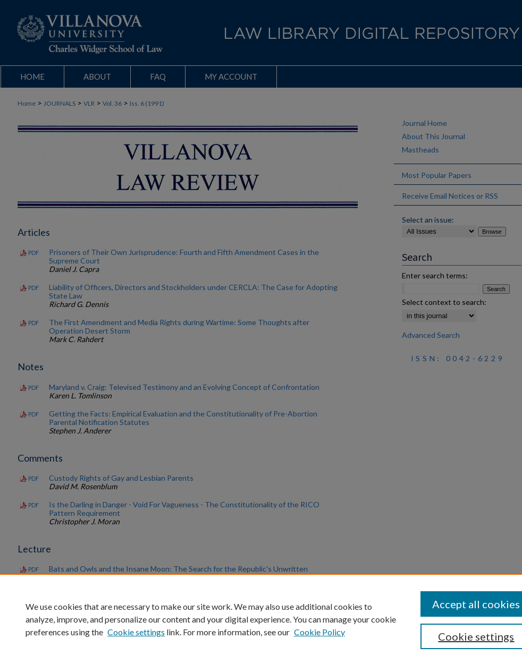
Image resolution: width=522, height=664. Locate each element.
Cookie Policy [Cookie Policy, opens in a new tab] (319, 632)
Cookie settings (136, 632)
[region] (261, 619)
